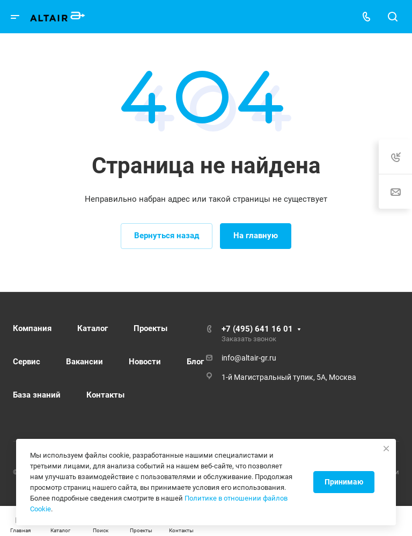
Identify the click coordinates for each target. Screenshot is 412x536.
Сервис (26, 361)
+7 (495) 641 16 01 (257, 329)
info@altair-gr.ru (249, 358)
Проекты (150, 328)
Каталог (92, 328)
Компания (32, 328)
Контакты (105, 395)
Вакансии (84, 361)
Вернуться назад (166, 235)
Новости (145, 361)
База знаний (37, 395)
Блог (195, 361)
